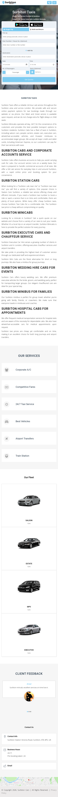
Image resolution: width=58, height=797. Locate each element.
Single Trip (9, 29)
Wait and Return (38, 29)
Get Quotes (29, 79)
